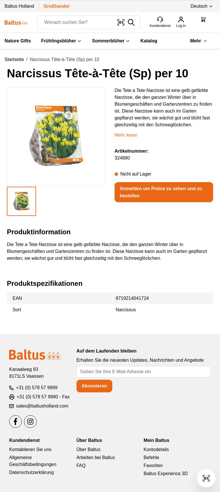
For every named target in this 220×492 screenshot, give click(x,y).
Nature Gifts (18, 40)
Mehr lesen (126, 135)
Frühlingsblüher (61, 40)
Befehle (151, 457)
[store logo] (16, 22)
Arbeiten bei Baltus (95, 457)
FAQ (81, 465)
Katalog (148, 40)
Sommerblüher (111, 40)
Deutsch (201, 6)
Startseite (14, 59)
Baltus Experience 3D (166, 473)
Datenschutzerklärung (31, 472)
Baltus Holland (19, 6)
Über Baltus (88, 449)
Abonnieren (94, 385)
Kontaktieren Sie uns (30, 449)
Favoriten (153, 465)
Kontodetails (156, 449)
